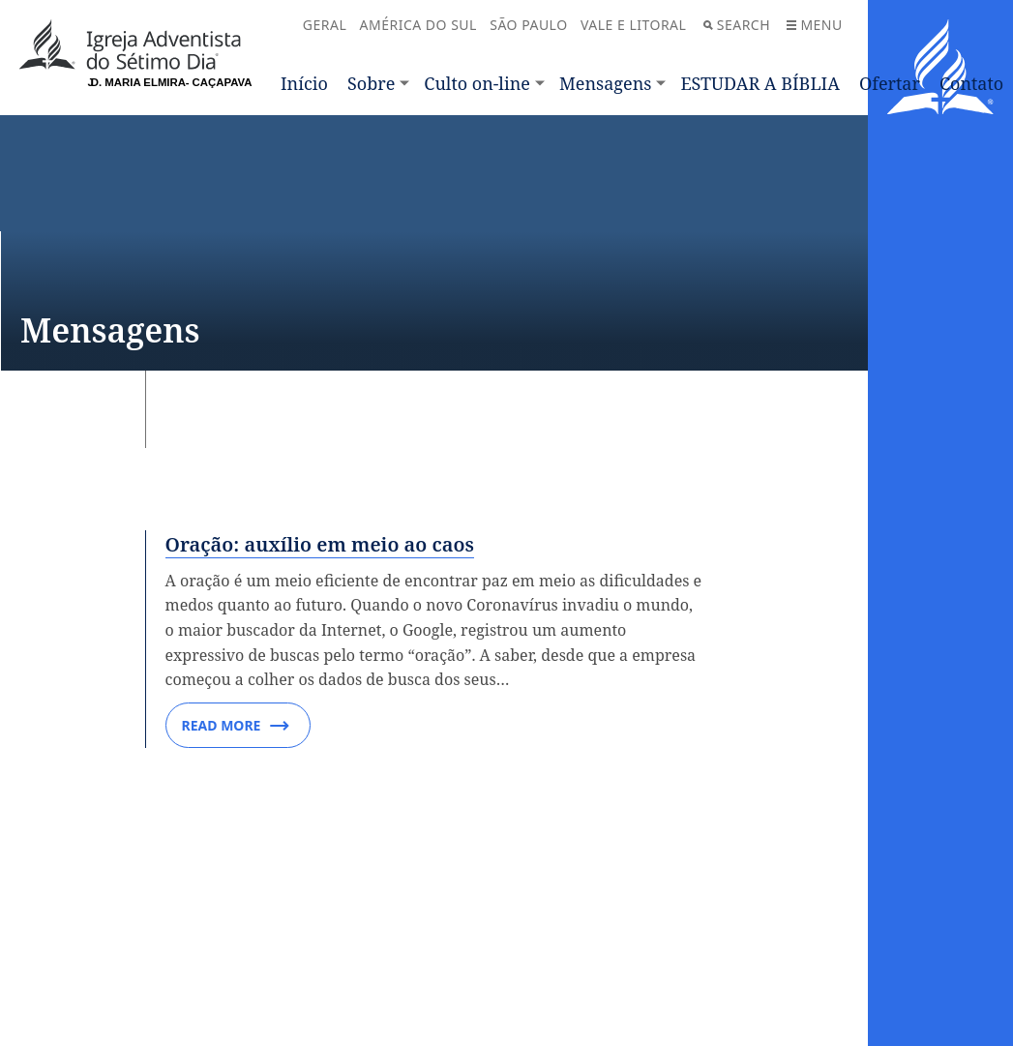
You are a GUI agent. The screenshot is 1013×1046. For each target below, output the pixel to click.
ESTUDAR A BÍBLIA (760, 83)
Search (736, 24)
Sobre (371, 83)
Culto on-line (477, 83)
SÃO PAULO (528, 24)
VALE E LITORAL (633, 24)
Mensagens (605, 83)
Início (304, 83)
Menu (814, 24)
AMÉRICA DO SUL (418, 24)
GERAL (324, 24)
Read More (236, 725)
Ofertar (889, 83)
